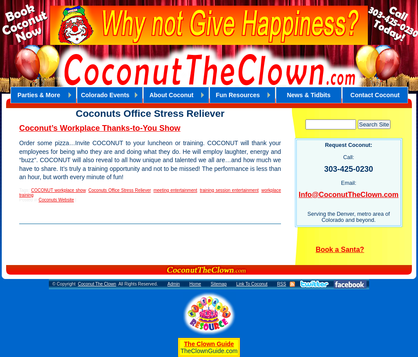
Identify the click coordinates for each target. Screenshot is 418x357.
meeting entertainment (175, 190)
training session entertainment (229, 190)
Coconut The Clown (97, 284)
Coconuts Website (56, 199)
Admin (174, 284)
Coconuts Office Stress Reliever (120, 190)
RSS (281, 284)
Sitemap (219, 284)
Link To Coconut (251, 284)
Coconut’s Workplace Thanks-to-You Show (100, 128)
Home (195, 284)
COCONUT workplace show (58, 190)
